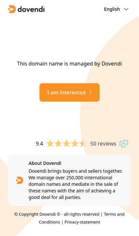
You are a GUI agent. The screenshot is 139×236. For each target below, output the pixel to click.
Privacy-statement (82, 222)
